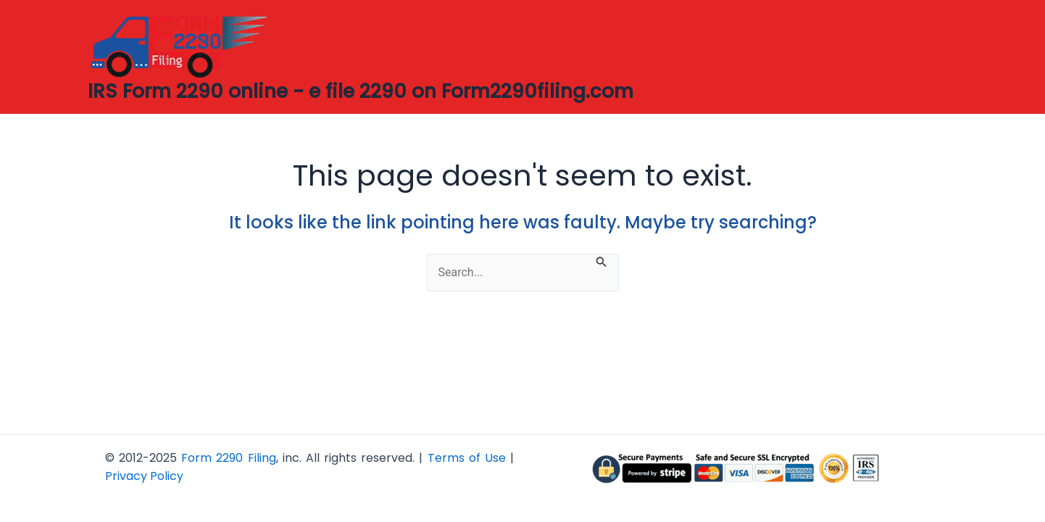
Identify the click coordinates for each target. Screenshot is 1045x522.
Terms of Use (467, 458)
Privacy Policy (144, 476)
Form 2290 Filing (228, 458)
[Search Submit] (601, 261)
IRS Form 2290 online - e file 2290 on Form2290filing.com (360, 91)
